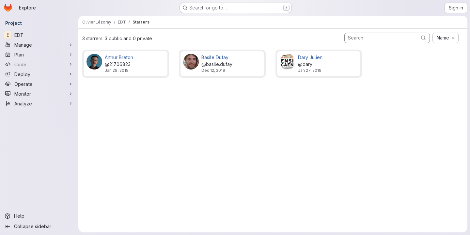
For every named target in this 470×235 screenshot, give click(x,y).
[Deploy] (39, 74)
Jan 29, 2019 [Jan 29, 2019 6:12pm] (117, 70)
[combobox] (445, 38)
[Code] (39, 64)
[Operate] (39, 83)
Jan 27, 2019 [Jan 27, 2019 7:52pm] (309, 70)
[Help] (39, 216)
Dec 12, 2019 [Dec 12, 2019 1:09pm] (213, 70)
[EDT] (39, 34)
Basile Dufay (214, 57)
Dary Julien (310, 57)
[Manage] (39, 44)
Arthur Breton (119, 57)
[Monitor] (39, 93)
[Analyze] (39, 103)
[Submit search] (423, 37)
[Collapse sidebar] (39, 226)
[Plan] (39, 54)
